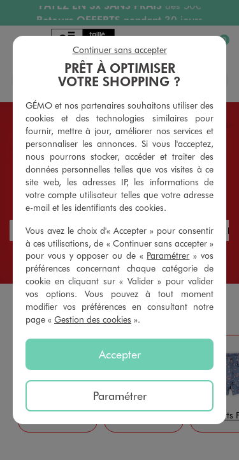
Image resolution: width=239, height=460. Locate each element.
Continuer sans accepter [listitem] (120, 49)
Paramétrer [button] (168, 255)
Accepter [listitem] (120, 354)
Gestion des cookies (92, 319)
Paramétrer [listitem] (120, 395)
